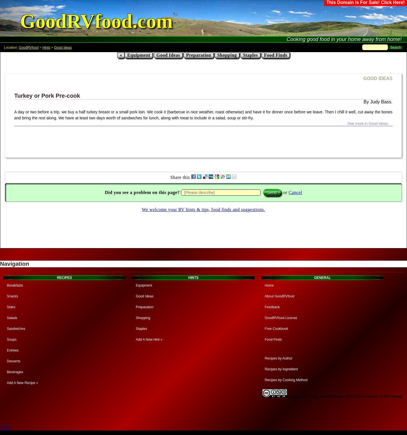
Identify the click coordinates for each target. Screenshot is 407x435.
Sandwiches (16, 329)
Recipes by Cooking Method (286, 380)
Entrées (13, 350)
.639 (4, 427)
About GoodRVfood (279, 296)
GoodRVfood (28, 48)
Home (269, 285)
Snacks (12, 296)
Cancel (295, 192)
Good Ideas (63, 48)
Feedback (272, 307)
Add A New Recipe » (22, 383)
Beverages (15, 372)
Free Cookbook (276, 329)
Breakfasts (15, 285)
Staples (250, 55)
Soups (12, 340)
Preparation (198, 55)
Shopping (227, 55)
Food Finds (275, 55)
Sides (11, 307)
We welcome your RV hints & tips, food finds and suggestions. (203, 209)
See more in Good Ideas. (368, 123)
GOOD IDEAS (377, 78)
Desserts (13, 361)
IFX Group (393, 396)
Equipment (138, 55)
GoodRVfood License (281, 318)
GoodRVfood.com (96, 21)
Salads (12, 318)
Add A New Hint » (149, 340)
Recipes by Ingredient (281, 369)
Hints (46, 48)
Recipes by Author (278, 358)
